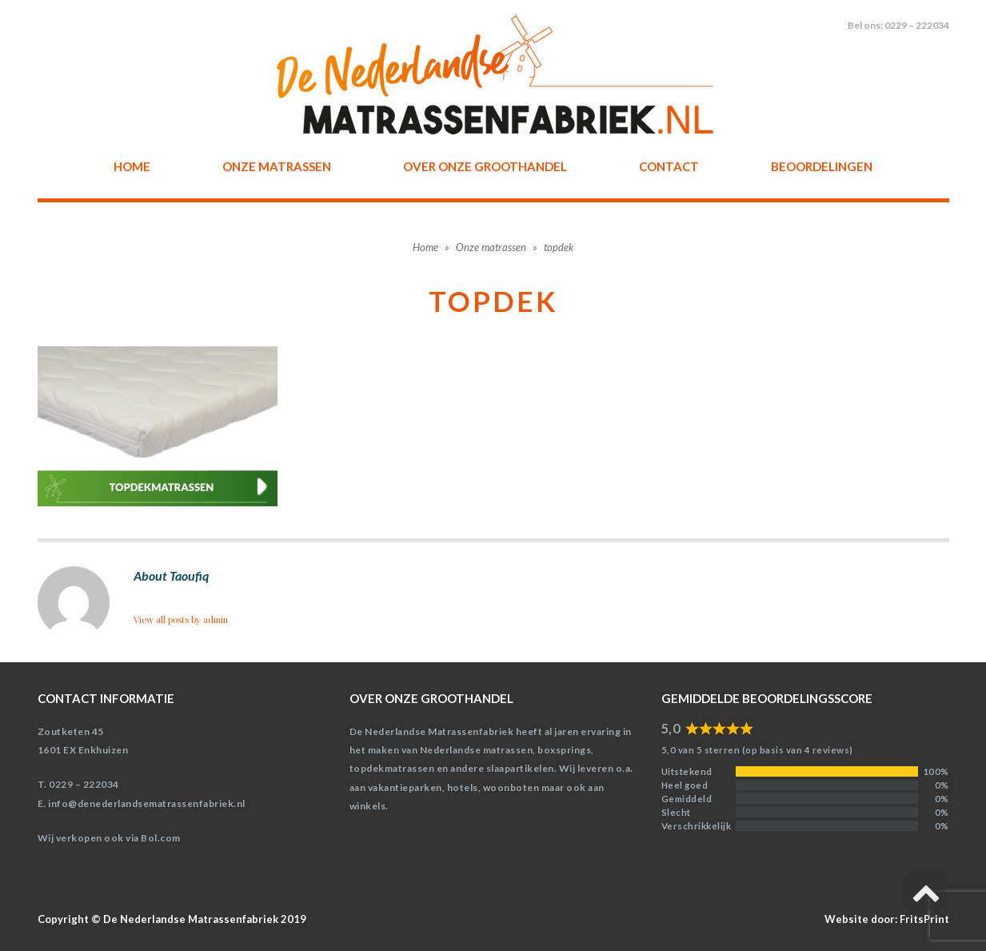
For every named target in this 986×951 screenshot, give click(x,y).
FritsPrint (924, 919)
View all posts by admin (181, 619)
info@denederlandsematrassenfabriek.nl (147, 803)
